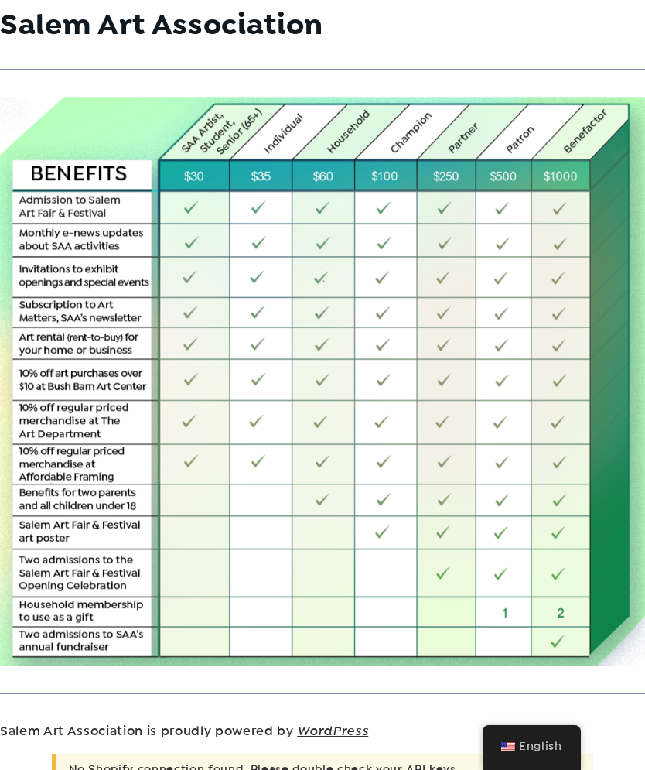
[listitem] (220, 294)
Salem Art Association (161, 24)
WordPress (332, 731)
